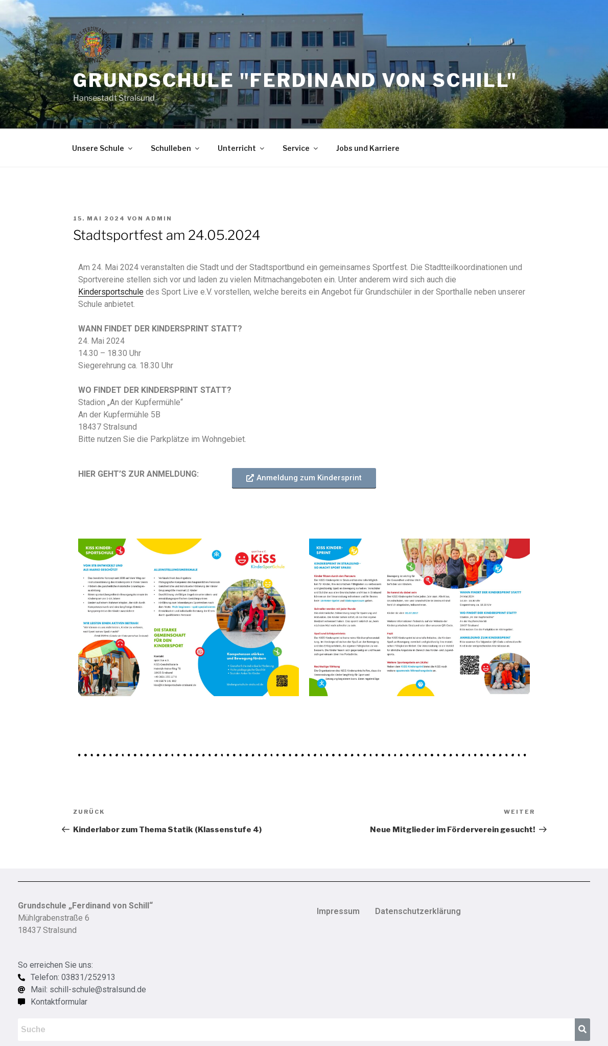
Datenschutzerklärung (418, 911)
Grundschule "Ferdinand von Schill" (295, 80)
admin (159, 218)
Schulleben (176, 148)
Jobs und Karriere (368, 148)
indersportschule (113, 292)
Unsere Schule (103, 148)
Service (301, 148)
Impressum (338, 911)
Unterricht (242, 148)
